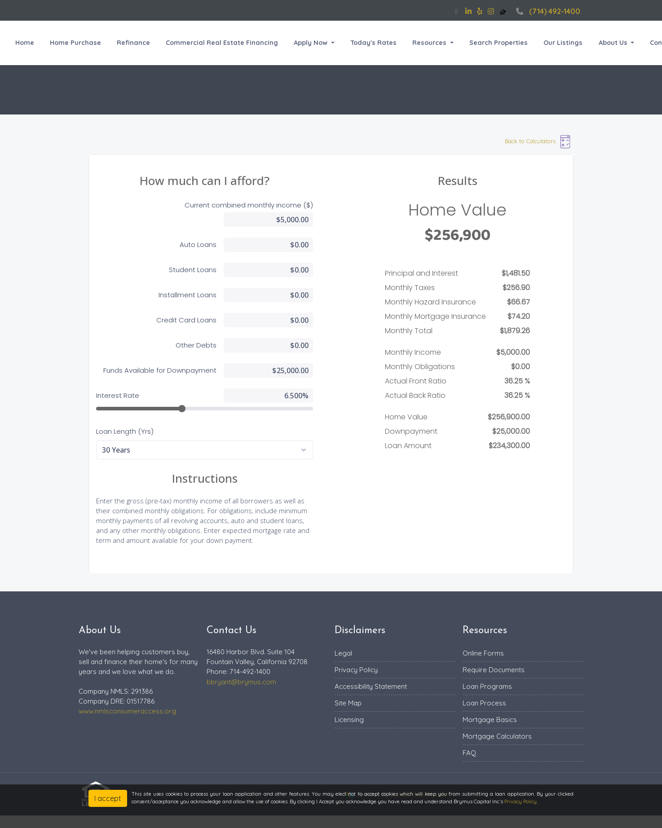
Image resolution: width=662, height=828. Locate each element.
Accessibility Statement (371, 686)
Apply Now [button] (311, 43)
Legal (343, 653)
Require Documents (494, 669)
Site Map (348, 703)
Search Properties (498, 43)
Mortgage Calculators (497, 736)
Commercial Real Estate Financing (222, 43)
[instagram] (491, 11)
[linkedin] (468, 11)
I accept (107, 798)
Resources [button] (430, 43)
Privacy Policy (356, 669)
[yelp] (479, 11)
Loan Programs (487, 686)
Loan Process (484, 703)
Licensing (349, 719)
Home (24, 43)
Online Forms (483, 653)
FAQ (469, 753)
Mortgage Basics (490, 719)
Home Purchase (75, 43)
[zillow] (503, 11)
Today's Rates (373, 43)
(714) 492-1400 (547, 11)
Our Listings (563, 43)
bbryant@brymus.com (241, 682)
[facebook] (456, 11)
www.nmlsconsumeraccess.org (127, 711)
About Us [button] (614, 43)
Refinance (133, 43)
